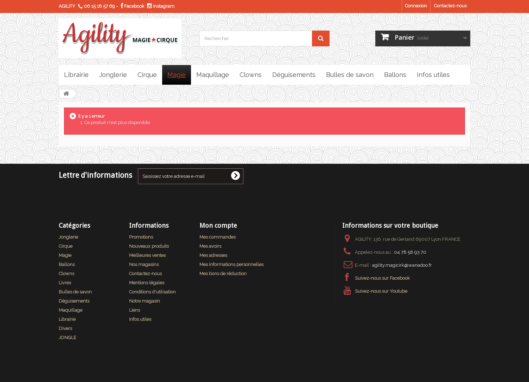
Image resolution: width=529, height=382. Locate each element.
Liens (134, 310)
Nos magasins (144, 264)
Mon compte (218, 225)
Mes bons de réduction (223, 273)
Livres (65, 282)
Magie (65, 255)
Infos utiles (140, 319)
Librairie (67, 319)
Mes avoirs (210, 246)
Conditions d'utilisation (152, 291)
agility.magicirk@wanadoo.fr (402, 265)
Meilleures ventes (147, 255)
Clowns (66, 273)
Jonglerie (68, 237)
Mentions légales (146, 282)
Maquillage (70, 310)
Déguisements (74, 301)
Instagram (160, 6)
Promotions (141, 237)
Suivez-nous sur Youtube (381, 291)
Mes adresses (213, 255)
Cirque (65, 246)
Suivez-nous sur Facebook (382, 278)
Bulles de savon (75, 291)
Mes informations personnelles (231, 264)
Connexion (416, 5)
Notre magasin (144, 301)
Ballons (67, 264)
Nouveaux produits (149, 246)
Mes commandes (217, 237)
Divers (65, 328)
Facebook (132, 6)
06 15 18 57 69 (99, 6)
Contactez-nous (450, 5)
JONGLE (67, 337)
